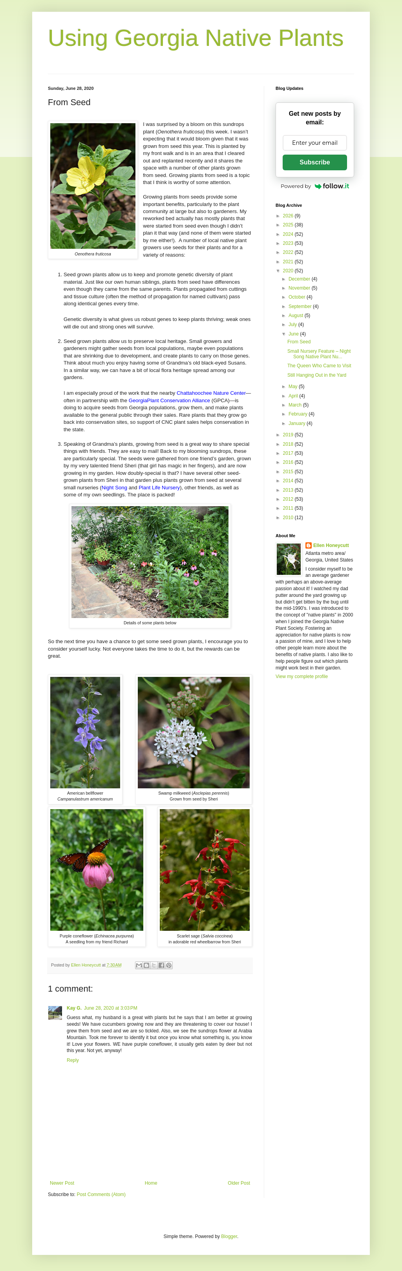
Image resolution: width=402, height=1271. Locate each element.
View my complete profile (302, 676)
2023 (289, 243)
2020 (289, 271)
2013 (289, 490)
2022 (289, 252)
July (293, 324)
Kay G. (74, 1008)
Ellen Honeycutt (331, 545)
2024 (289, 234)
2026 (289, 216)
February (299, 414)
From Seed (299, 342)
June (294, 334)
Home (151, 1183)
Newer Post (62, 1183)
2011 (289, 508)
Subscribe (315, 162)
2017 (289, 453)
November (300, 288)
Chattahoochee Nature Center (211, 393)
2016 (289, 462)
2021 (289, 261)
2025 (289, 225)
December (300, 279)
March (296, 405)
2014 (289, 480)
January (298, 423)
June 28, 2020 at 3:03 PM (110, 1008)
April (294, 396)
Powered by (315, 186)
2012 (289, 499)
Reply (73, 1060)
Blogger (229, 1236)
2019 (289, 435)
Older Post (239, 1183)
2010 (289, 517)
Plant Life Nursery (159, 488)
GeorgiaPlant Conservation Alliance (169, 400)
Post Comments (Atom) (101, 1194)
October (298, 297)
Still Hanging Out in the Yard (316, 375)
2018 (289, 444)
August (297, 315)
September (301, 306)
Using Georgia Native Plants (196, 38)
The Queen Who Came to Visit (319, 365)
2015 (289, 471)
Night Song (114, 488)
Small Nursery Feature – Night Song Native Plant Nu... (319, 353)
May (294, 386)
